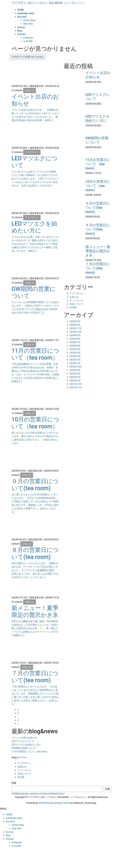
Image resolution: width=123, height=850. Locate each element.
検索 (14, 783)
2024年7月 (75, 342)
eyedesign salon (26, 793)
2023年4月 (75, 373)
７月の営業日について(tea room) (35, 677)
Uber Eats (28, 23)
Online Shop (29, 20)
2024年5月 (75, 349)
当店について (76, 304)
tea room (39, 793)
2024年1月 (75, 363)
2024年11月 (76, 328)
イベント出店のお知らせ (98, 75)
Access (48, 793)
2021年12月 (76, 384)
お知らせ (29, 90)
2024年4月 (75, 352)
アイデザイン (32, 152)
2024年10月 (76, 331)
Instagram (28, 37)
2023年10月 (76, 366)
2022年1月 (75, 380)
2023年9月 (75, 370)
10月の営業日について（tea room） (35, 423)
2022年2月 (75, 377)
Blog (54, 793)
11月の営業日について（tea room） (35, 354)
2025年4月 (75, 324)
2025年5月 (75, 321)
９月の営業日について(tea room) (35, 485)
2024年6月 (75, 345)
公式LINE (28, 41)
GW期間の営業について (96, 140)
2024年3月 (75, 356)
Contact (60, 793)
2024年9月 (75, 335)
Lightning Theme (61, 803)
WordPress (44, 803)
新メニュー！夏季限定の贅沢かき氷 (35, 611)
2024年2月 (75, 359)
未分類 (73, 307)
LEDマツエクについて (23, 741)
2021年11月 (76, 387)
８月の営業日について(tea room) (35, 553)
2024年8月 (75, 338)
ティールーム (76, 300)
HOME (15, 793)
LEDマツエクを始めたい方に (34, 227)
